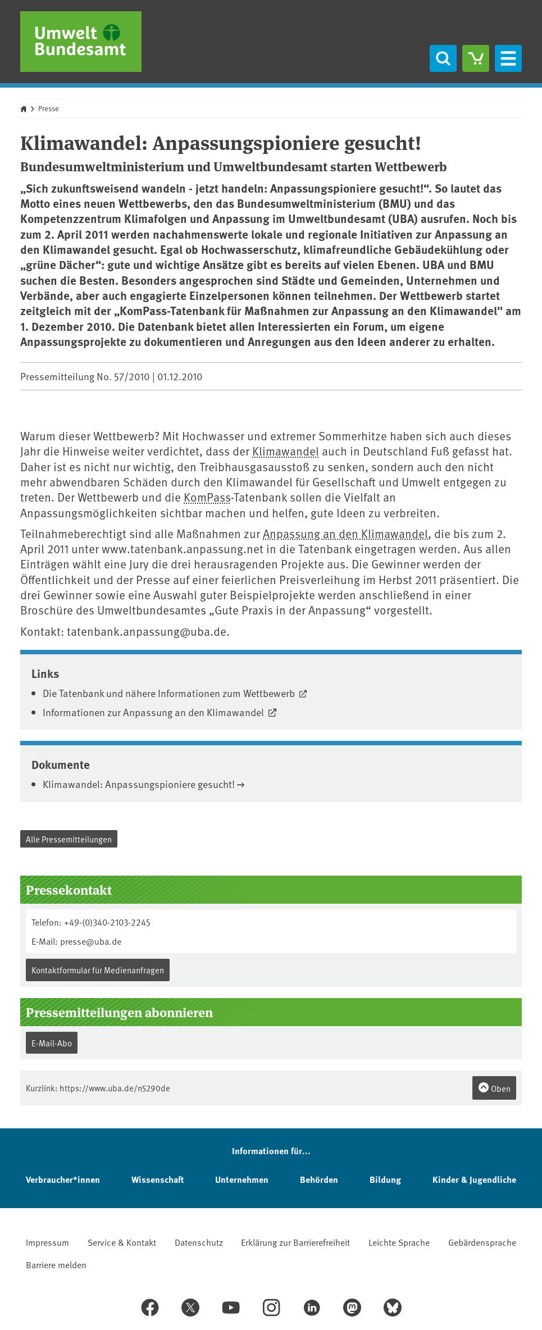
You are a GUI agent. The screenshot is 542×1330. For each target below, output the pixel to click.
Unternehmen (241, 1179)
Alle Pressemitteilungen (69, 839)
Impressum (47, 1242)
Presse (48, 108)
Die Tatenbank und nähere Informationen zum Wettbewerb (170, 693)
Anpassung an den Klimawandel (345, 533)
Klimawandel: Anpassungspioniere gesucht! (139, 784)
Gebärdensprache (482, 1242)
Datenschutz (199, 1242)
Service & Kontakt (122, 1242)
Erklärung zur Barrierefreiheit (295, 1242)
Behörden (319, 1179)
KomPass (207, 497)
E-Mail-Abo (51, 1043)
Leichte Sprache (399, 1242)
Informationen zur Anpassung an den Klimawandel (154, 712)
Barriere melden (56, 1264)
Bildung (385, 1179)
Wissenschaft (157, 1179)
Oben (494, 1088)
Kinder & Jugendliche (474, 1179)
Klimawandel (285, 451)
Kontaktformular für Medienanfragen (97, 970)
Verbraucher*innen (63, 1179)
